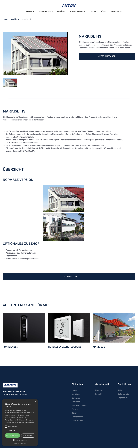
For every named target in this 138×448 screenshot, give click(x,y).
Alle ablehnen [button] (28, 435)
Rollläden (76, 402)
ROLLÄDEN (61, 11)
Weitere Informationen (26, 422)
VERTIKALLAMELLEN (77, 11)
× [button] (35, 401)
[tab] (9, 82)
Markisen (15, 19)
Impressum (123, 398)
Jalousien (76, 398)
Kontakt (98, 394)
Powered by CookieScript (20, 443)
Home (5, 19)
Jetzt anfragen (107, 56)
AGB (120, 390)
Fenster (93, 11)
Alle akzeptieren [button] (12, 435)
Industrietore (77, 420)
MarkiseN (30, 11)
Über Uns (99, 390)
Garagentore (116, 11)
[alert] (20, 422)
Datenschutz (123, 394)
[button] (20, 440)
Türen (103, 11)
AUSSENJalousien (45, 11)
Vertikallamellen (79, 405)
